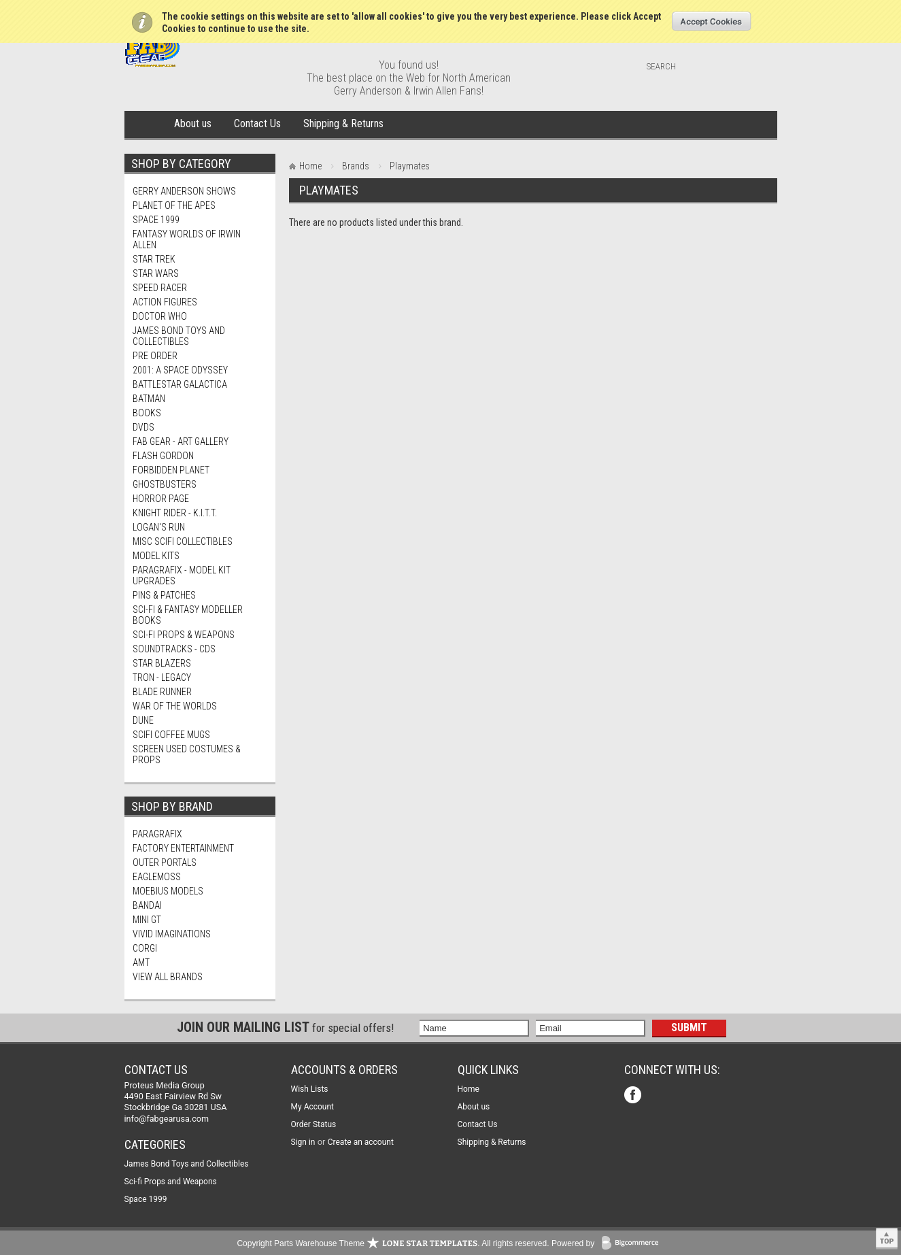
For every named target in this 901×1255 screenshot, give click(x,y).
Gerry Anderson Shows (184, 191)
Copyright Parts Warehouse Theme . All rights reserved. (393, 1243)
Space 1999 (156, 219)
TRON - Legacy (162, 677)
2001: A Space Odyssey (180, 370)
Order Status (314, 1124)
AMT (141, 962)
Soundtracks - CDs (174, 648)
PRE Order (155, 355)
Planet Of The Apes (174, 205)
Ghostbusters (165, 484)
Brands (355, 166)
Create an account (361, 1142)
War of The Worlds (175, 706)
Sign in (303, 1142)
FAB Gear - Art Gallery (180, 441)
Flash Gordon (163, 455)
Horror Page (161, 498)
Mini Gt (147, 919)
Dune (143, 720)
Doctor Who (160, 316)
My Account (313, 1106)
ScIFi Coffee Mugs (171, 734)
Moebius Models (168, 891)
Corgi (145, 948)
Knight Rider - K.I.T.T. (175, 512)
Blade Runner (162, 691)
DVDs (143, 427)
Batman (149, 398)
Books (147, 412)
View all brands (168, 976)
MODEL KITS (156, 555)
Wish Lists (309, 1089)
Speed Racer (160, 287)
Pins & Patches (164, 595)
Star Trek (154, 259)
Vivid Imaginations (172, 933)
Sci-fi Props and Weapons (170, 1181)
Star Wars (156, 273)
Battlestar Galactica (180, 384)
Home (146, 124)
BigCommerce (633, 1244)
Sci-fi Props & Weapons (184, 634)
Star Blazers (162, 663)
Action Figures (165, 302)
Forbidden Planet (171, 470)
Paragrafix (157, 834)
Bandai (147, 905)
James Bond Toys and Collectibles (179, 336)
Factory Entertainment (183, 848)
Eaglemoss (157, 876)
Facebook (634, 1096)
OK (711, 21)
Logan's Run (159, 527)
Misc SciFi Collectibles (183, 541)
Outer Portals (165, 862)
